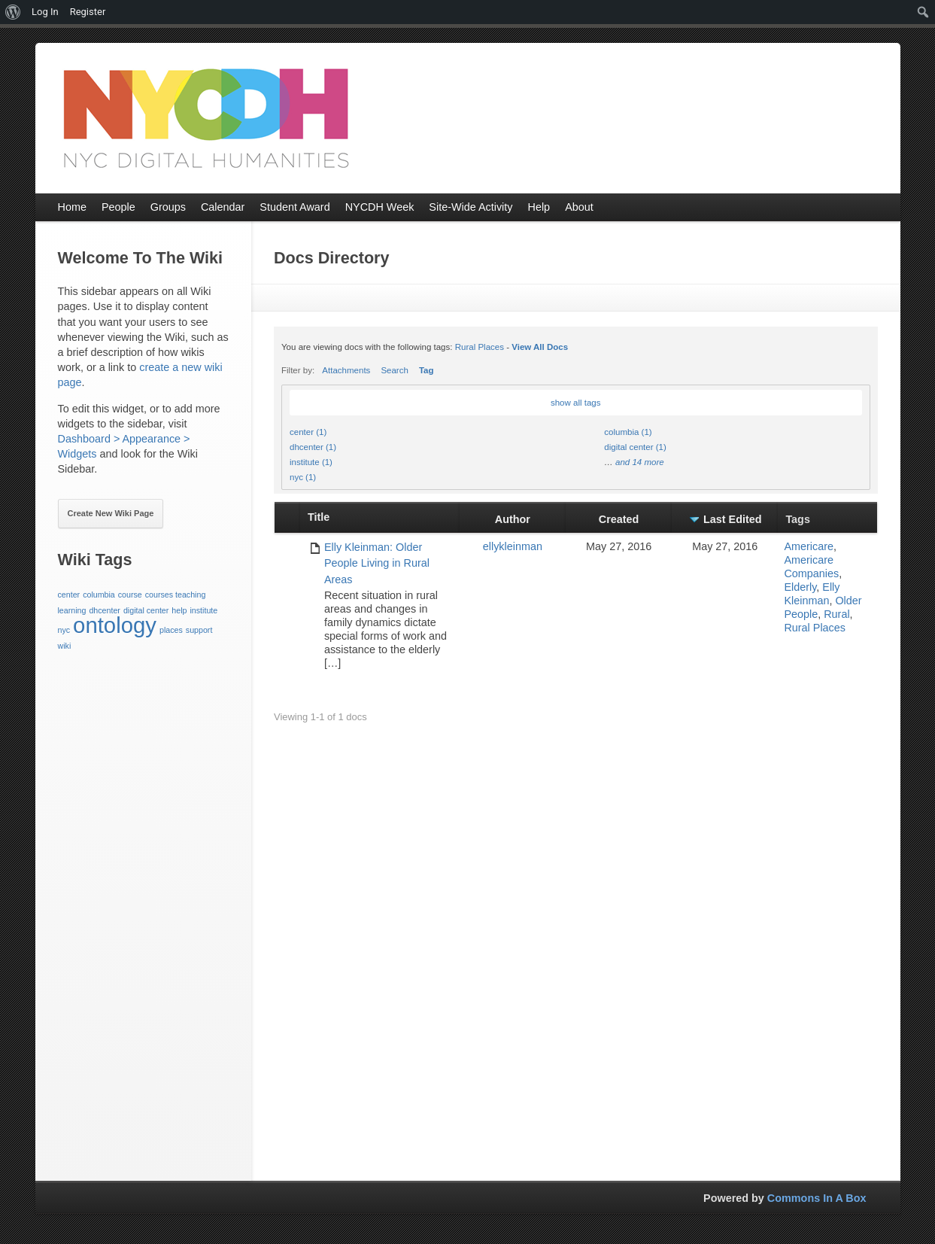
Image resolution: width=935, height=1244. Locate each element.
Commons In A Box (817, 1198)
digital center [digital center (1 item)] (145, 610)
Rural (836, 614)
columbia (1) (627, 431)
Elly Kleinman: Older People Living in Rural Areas (377, 563)
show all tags (576, 402)
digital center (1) (635, 447)
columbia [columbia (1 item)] (99, 594)
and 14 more (639, 462)
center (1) (308, 431)
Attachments (346, 370)
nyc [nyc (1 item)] (64, 629)
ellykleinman (512, 546)
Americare (808, 546)
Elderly (800, 587)
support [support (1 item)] (199, 629)
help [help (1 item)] (179, 610)
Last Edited (732, 519)
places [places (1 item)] (171, 629)
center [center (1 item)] (69, 594)
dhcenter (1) (313, 447)
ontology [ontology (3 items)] (114, 625)
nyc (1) (303, 477)
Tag (426, 370)
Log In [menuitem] (45, 11)
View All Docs (540, 346)
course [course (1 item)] (130, 594)
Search (394, 370)
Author (512, 519)
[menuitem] (13, 12)
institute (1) (311, 462)
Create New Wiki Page (111, 513)
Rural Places (479, 346)
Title (318, 517)
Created (619, 519)
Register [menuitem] (88, 11)
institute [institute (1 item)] (203, 610)
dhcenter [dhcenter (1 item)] (104, 610)
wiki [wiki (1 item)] (64, 645)
